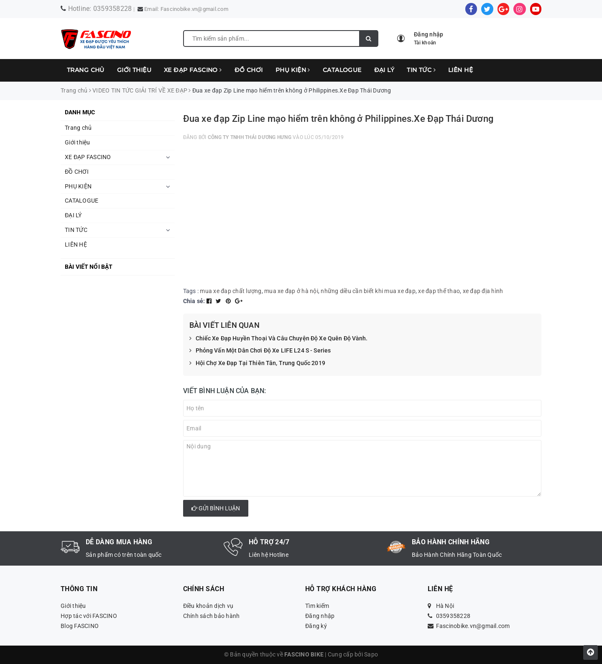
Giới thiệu (134, 70)
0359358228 (112, 9)
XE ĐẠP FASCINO (193, 70)
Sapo (371, 654)
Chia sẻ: (194, 301)
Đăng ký (316, 626)
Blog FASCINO (80, 626)
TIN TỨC (421, 70)
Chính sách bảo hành (211, 616)
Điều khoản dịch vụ (208, 605)
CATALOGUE (342, 70)
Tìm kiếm (317, 605)
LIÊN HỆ (460, 70)
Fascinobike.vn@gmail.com (194, 9)
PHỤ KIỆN (292, 70)
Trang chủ (86, 70)
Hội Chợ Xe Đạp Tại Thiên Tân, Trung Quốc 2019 (257, 363)
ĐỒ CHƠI (249, 70)
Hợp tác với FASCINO (89, 616)
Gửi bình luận (215, 508)
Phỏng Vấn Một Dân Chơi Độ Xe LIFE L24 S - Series (260, 351)
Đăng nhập (319, 616)
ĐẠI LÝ (384, 70)
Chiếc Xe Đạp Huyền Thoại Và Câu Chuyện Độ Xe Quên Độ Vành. (278, 339)
